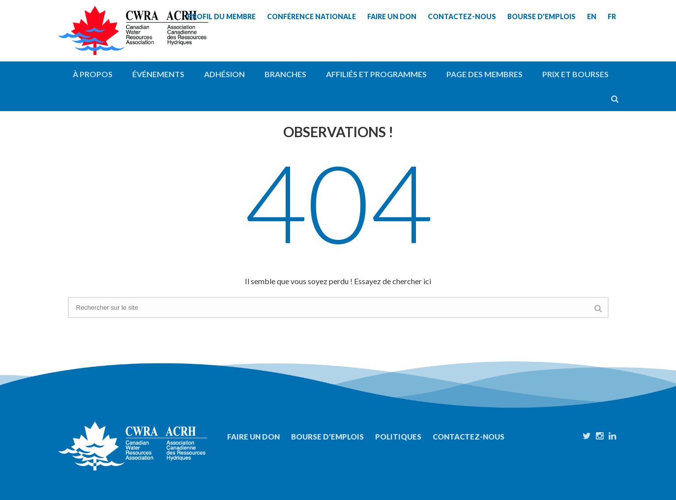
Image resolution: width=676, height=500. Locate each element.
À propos (93, 74)
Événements (158, 74)
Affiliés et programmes (376, 74)
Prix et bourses (575, 74)
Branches (285, 74)
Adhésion (224, 74)
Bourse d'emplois (327, 436)
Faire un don (253, 436)
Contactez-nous (468, 436)
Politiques (398, 436)
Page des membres (484, 74)
